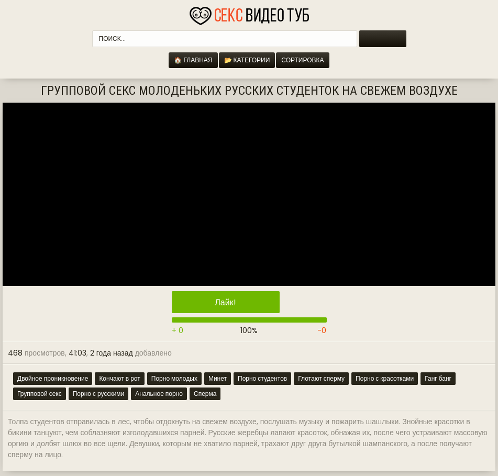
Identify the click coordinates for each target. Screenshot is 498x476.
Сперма (205, 393)
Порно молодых (174, 378)
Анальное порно (159, 393)
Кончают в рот (119, 378)
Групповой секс (39, 393)
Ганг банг (438, 378)
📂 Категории (247, 60)
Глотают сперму (321, 378)
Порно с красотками (385, 378)
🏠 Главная (193, 60)
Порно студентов (262, 378)
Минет (217, 378)
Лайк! (225, 302)
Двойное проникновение (52, 378)
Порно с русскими (99, 393)
